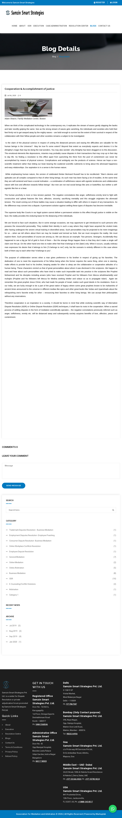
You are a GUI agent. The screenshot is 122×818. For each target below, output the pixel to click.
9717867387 (71, 704)
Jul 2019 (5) (15, 626)
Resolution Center (78, 26)
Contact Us (104, 26)
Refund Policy (11, 756)
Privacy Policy (11, 752)
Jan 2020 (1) (15, 642)
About (22, 26)
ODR (29, 26)
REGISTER (99, 2)
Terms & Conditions (13, 747)
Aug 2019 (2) (15, 631)
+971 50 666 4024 (73, 779)
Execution (38, 26)
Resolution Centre (13, 734)
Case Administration (56, 26)
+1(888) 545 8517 (85, 802)
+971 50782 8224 (92, 779)
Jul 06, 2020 (10, 95)
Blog (54, 57)
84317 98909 (41, 761)
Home (14, 26)
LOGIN (113, 2)
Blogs (93, 26)
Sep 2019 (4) (15, 636)
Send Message (13, 486)
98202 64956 (71, 734)
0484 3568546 (42, 724)
